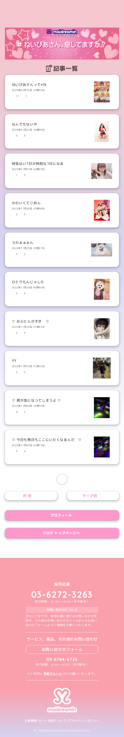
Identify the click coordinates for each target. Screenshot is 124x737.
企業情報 (31, 720)
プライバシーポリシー (83, 720)
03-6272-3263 (62, 594)
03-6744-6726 (62, 659)
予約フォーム (52, 674)
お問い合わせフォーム (62, 649)
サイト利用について (53, 720)
